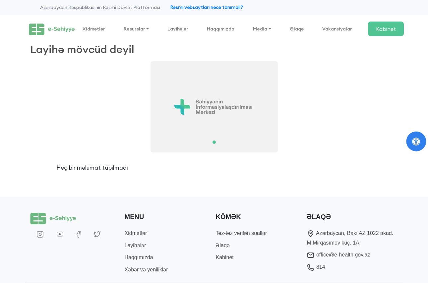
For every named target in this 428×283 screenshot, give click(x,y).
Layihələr (177, 29)
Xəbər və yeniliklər (146, 269)
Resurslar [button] (134, 29)
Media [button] (260, 29)
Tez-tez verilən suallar (241, 233)
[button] (58, 106)
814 (316, 267)
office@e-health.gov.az (338, 254)
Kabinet (386, 29)
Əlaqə (297, 29)
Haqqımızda (220, 29)
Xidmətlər (94, 29)
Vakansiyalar (337, 29)
